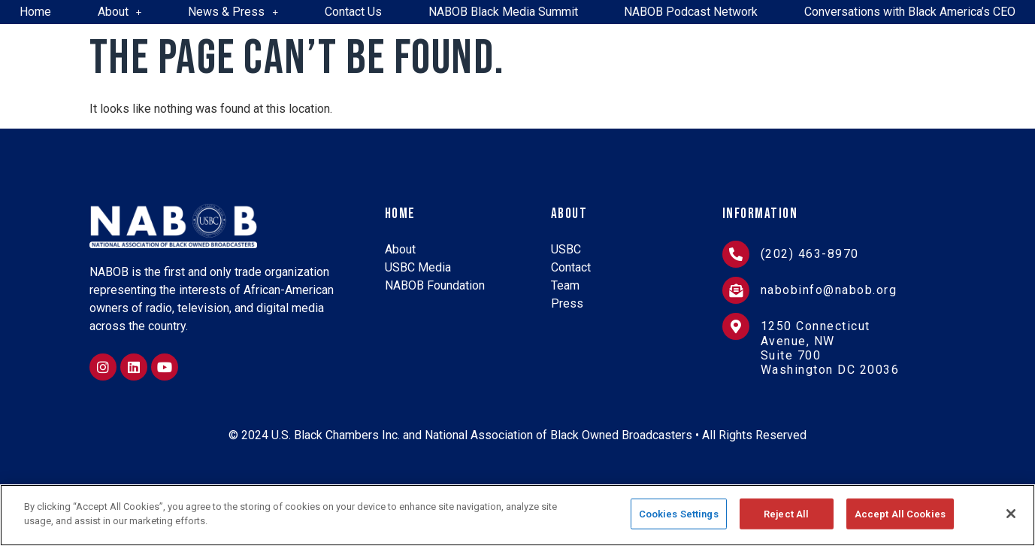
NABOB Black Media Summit (503, 12)
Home (35, 12)
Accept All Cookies (900, 519)
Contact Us (353, 12)
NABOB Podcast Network (691, 12)
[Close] (1010, 518)
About (120, 12)
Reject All (786, 519)
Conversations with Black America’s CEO (909, 12)
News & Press (233, 12)
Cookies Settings (679, 519)
